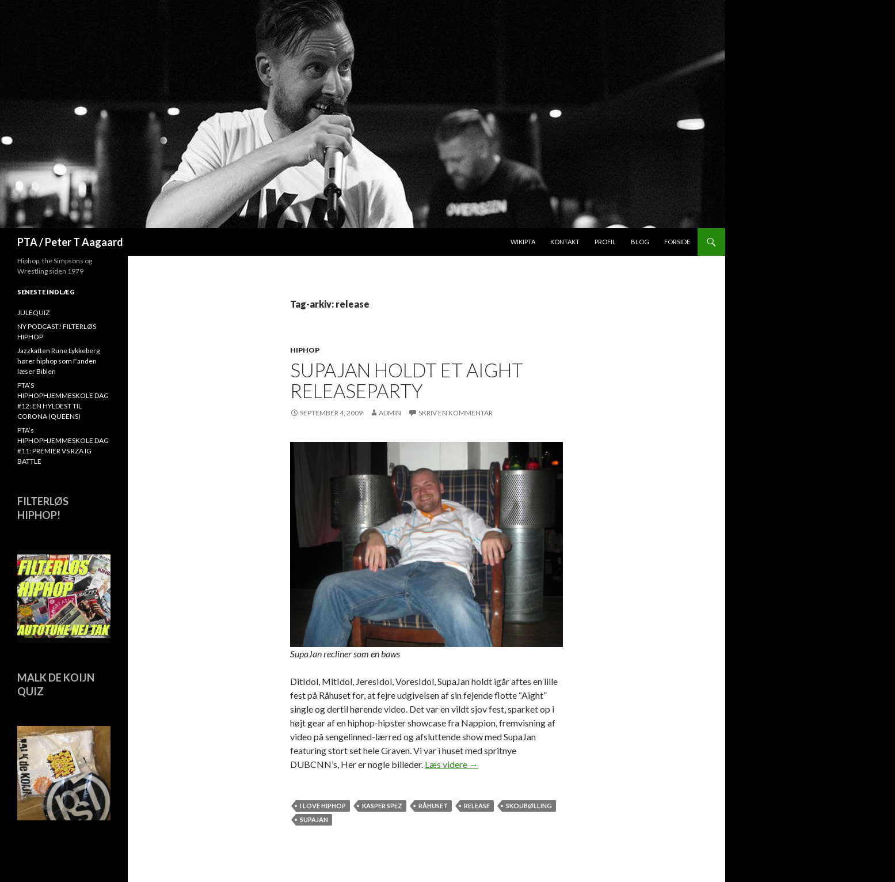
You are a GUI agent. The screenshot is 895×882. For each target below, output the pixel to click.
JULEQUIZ (33, 312)
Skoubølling (529, 805)
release (477, 805)
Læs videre (451, 764)
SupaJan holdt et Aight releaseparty (406, 380)
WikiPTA (523, 241)
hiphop (304, 350)
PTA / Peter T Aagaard (70, 242)
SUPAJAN (314, 819)
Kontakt (565, 241)
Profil (605, 241)
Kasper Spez (382, 805)
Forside (677, 241)
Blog (640, 241)
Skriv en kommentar (455, 412)
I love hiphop (323, 805)
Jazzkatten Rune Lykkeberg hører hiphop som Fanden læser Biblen (58, 361)
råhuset (433, 805)
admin (390, 412)
